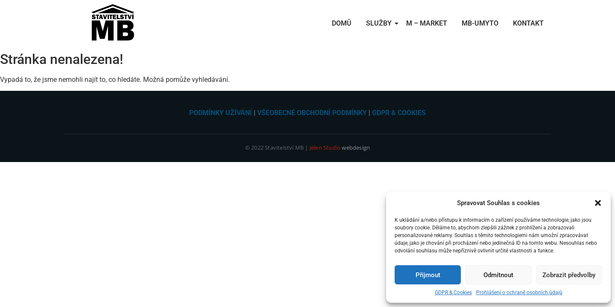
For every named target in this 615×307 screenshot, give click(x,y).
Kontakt (528, 23)
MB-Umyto (480, 23)
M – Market (426, 23)
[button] (598, 203)
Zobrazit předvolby (568, 275)
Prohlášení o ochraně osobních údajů (519, 292)
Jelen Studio (325, 147)
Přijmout (428, 275)
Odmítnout (498, 275)
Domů (341, 23)
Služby (380, 23)
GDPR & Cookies (453, 292)
